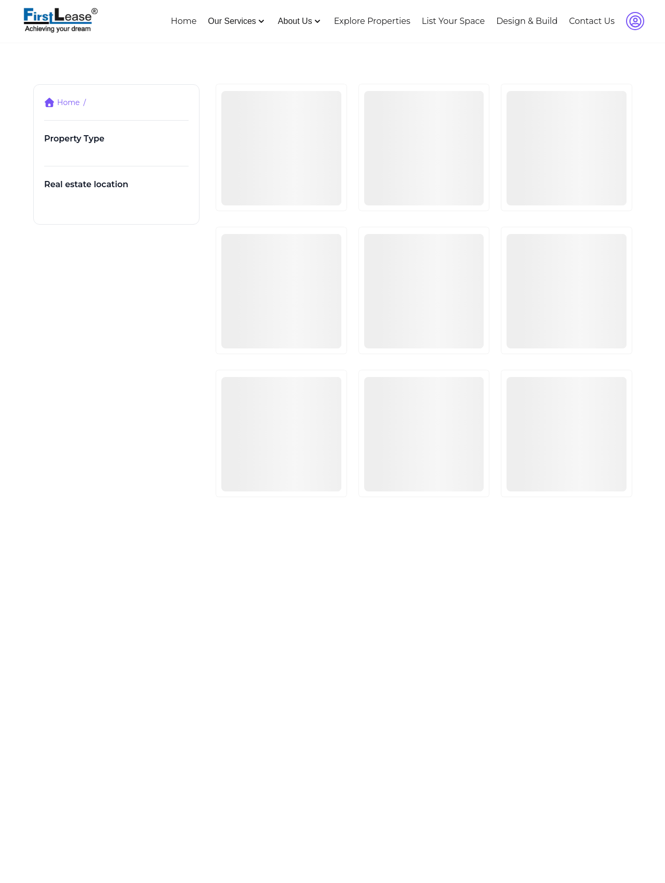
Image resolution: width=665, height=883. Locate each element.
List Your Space (453, 21)
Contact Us (592, 21)
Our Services (237, 21)
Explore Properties (372, 21)
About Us (300, 21)
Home (184, 21)
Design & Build (526, 21)
